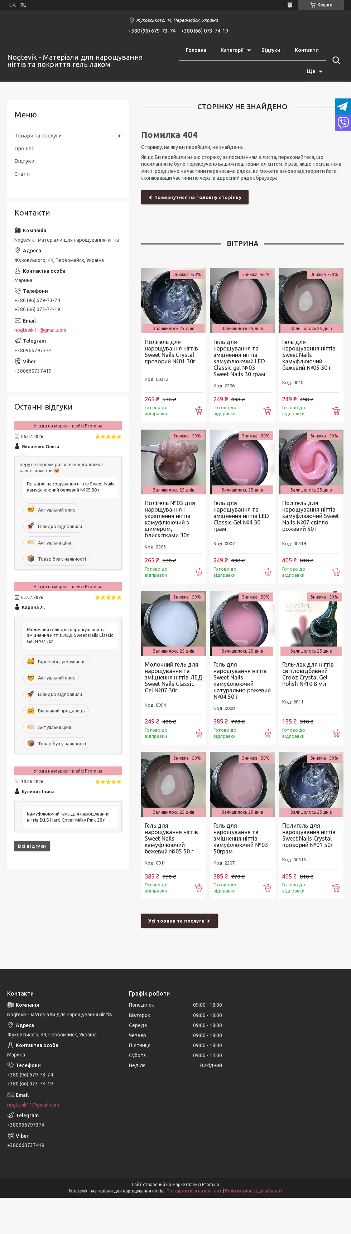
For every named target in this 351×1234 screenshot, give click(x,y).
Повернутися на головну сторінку (198, 197)
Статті (22, 174)
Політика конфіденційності (253, 1191)
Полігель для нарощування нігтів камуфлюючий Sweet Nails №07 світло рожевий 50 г (310, 516)
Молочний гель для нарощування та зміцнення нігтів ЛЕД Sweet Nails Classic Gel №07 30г (173, 677)
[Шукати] (335, 60)
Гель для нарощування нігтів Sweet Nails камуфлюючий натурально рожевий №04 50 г (242, 680)
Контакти (307, 50)
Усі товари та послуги (176, 920)
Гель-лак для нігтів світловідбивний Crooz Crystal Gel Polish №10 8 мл (308, 674)
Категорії (232, 50)
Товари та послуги (38, 135)
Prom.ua (210, 1184)
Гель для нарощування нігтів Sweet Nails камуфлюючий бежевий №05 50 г (171, 838)
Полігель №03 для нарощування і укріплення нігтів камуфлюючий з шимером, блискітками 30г (170, 519)
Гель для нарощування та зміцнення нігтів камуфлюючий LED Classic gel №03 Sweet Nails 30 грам (239, 358)
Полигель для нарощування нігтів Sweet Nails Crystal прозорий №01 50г (309, 835)
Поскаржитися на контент (194, 1191)
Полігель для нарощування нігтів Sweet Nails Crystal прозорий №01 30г (171, 351)
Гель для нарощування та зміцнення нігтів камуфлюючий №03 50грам (240, 838)
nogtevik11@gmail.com (40, 330)
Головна (196, 50)
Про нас (24, 148)
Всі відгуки (32, 845)
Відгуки (270, 50)
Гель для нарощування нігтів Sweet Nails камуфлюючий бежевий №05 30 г (309, 355)
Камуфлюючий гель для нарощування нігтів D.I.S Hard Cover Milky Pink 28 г (68, 816)
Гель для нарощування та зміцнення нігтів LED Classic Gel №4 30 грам (241, 516)
